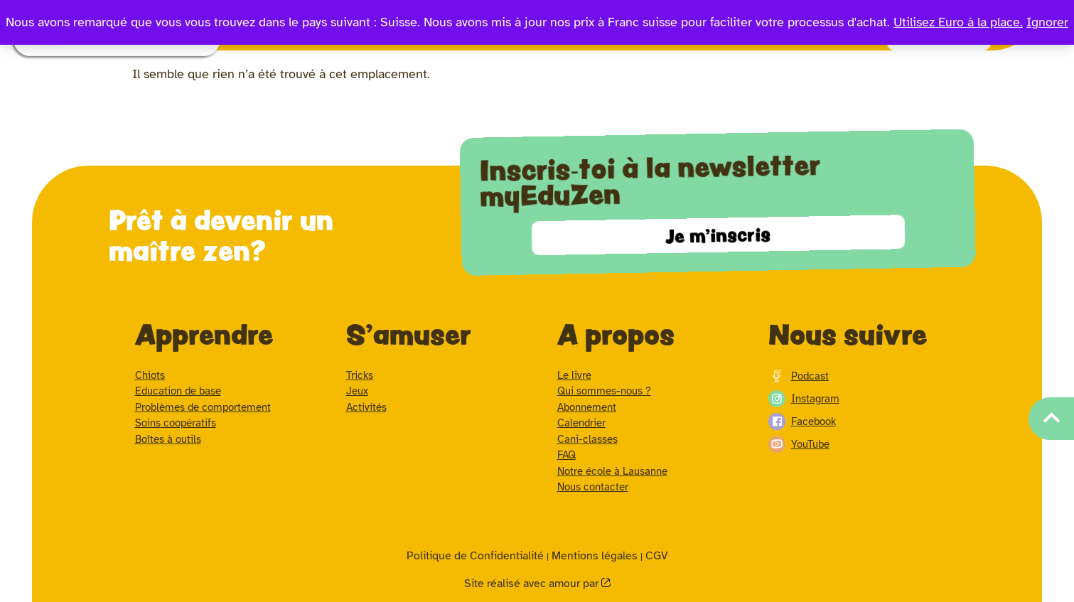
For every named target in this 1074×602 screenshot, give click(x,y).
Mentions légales (595, 556)
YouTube (798, 444)
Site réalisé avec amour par (532, 583)
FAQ (566, 454)
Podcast (798, 376)
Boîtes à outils (168, 439)
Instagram (803, 398)
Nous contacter (592, 486)
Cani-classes (587, 439)
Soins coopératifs (175, 422)
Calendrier (581, 422)
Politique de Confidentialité (475, 556)
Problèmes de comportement (203, 407)
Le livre (574, 375)
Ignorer (1047, 22)
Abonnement (586, 407)
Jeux (357, 391)
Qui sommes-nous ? (604, 391)
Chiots (150, 375)
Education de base (178, 391)
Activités (366, 407)
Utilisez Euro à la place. (958, 22)
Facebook (802, 421)
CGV (656, 556)
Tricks (359, 375)
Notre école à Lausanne (612, 471)
